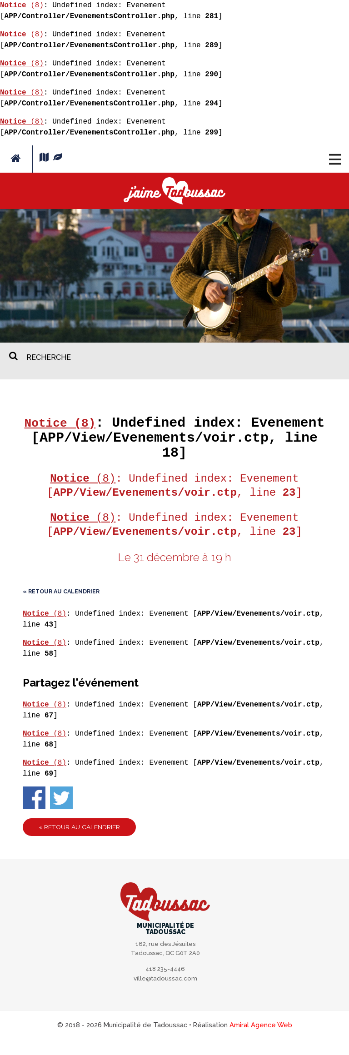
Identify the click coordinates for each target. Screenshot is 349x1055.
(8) (22, 5)
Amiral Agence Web (260, 1040)
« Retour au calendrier (61, 606)
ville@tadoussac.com (165, 993)
